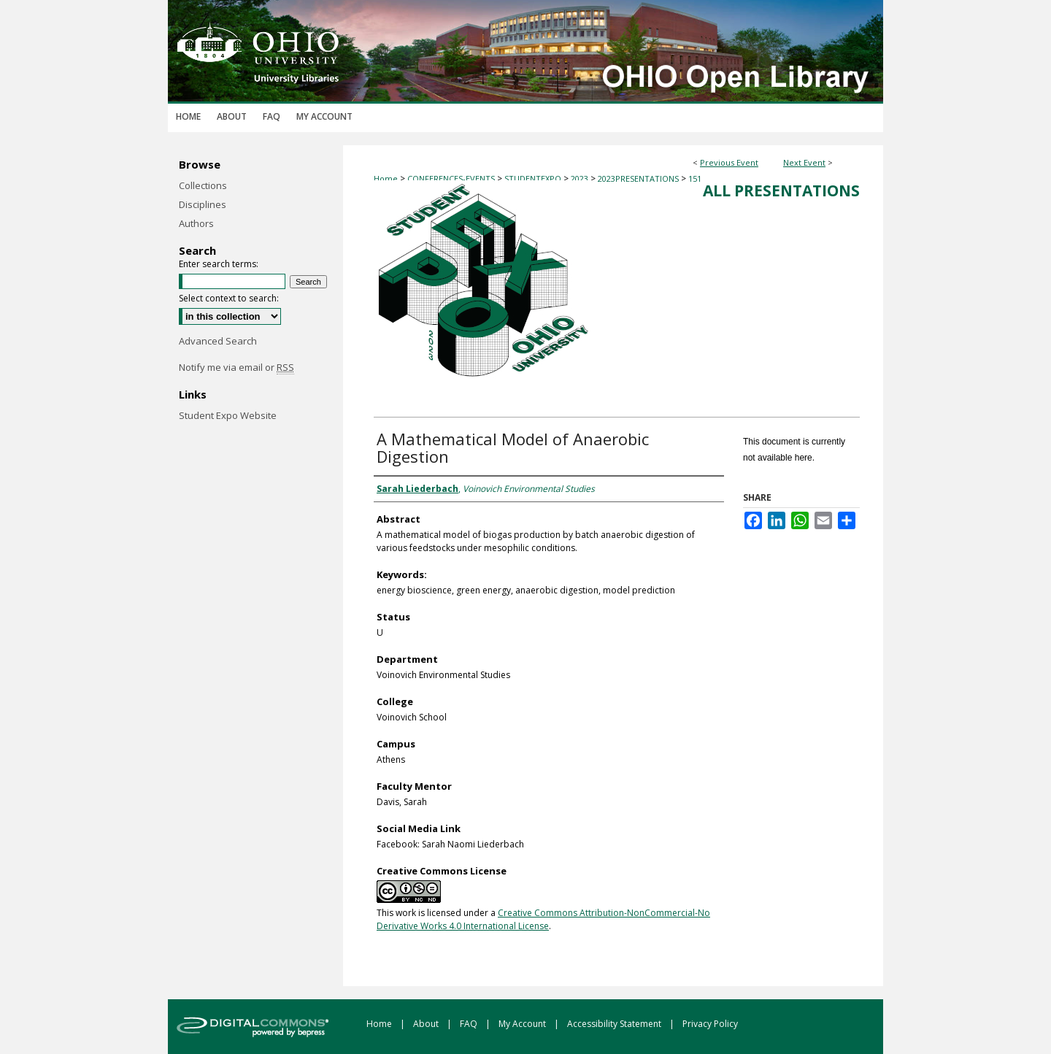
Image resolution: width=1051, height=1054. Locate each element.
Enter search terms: (218, 264)
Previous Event (729, 162)
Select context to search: (229, 298)
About (427, 1024)
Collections (203, 185)
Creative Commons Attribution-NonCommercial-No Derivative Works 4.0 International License (543, 919)
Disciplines (202, 204)
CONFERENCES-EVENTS (452, 178)
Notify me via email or (236, 367)
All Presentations (781, 190)
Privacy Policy (710, 1024)
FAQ (470, 1024)
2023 (580, 178)
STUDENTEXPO (533, 178)
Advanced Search (218, 340)
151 (694, 178)
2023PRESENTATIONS (639, 178)
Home (386, 178)
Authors (196, 223)
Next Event (804, 162)
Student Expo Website (228, 415)
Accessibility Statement (615, 1024)
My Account (523, 1024)
